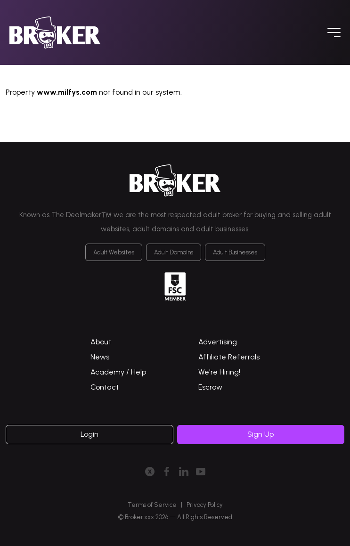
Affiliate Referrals (229, 356)
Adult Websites (113, 252)
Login (89, 434)
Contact (104, 387)
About (100, 341)
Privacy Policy (205, 504)
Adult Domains (173, 252)
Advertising (217, 341)
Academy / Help (118, 371)
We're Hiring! (219, 371)
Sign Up (260, 434)
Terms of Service (152, 504)
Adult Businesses (235, 252)
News (99, 356)
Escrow (210, 387)
